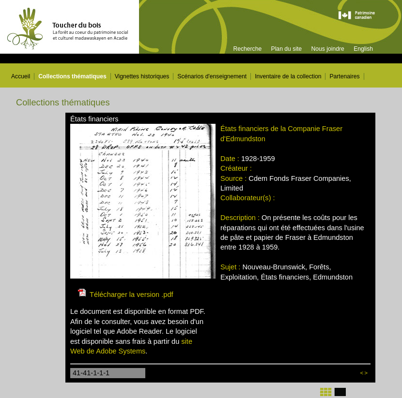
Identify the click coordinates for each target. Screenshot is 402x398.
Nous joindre (327, 48)
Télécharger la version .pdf (131, 294)
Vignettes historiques (142, 76)
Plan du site (286, 48)
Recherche (247, 48)
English (363, 48)
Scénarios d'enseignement (212, 76)
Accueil (20, 76)
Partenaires (344, 76)
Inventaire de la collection (288, 76)
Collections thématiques (72, 76)
